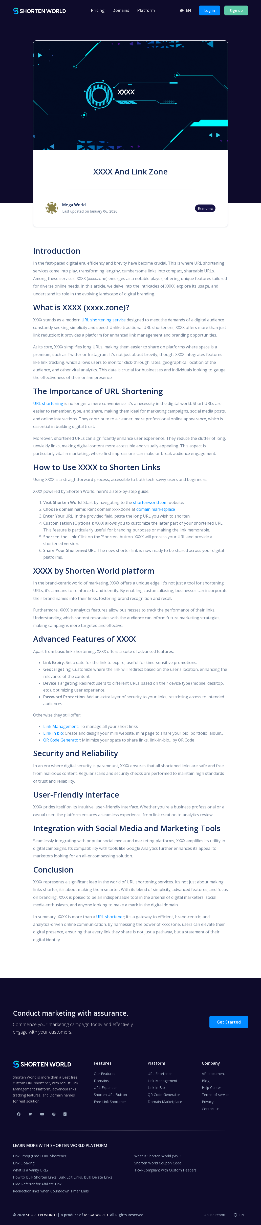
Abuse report (215, 1214)
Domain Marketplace (165, 1101)
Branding (205, 208)
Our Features (104, 1073)
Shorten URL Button (110, 1094)
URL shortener (110, 917)
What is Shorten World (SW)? (157, 1156)
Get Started (229, 1022)
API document (213, 1073)
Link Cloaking (23, 1163)
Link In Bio (156, 1087)
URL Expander (105, 1087)
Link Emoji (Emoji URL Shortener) (40, 1156)
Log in (209, 10)
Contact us (211, 1108)
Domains (121, 10)
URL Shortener (160, 1073)
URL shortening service (103, 320)
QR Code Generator (61, 740)
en (185, 10)
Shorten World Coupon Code (157, 1163)
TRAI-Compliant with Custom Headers (165, 1170)
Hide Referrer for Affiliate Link (37, 1184)
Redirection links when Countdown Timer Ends (51, 1191)
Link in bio (53, 733)
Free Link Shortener (110, 1101)
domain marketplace (155, 509)
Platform (146, 10)
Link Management (60, 726)
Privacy (207, 1101)
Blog (205, 1080)
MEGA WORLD (96, 1214)
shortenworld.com (150, 502)
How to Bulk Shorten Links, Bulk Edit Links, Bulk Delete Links (62, 1177)
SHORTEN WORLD (41, 1214)
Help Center (211, 1087)
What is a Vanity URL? (30, 1170)
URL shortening (48, 403)
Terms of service (215, 1094)
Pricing (97, 10)
